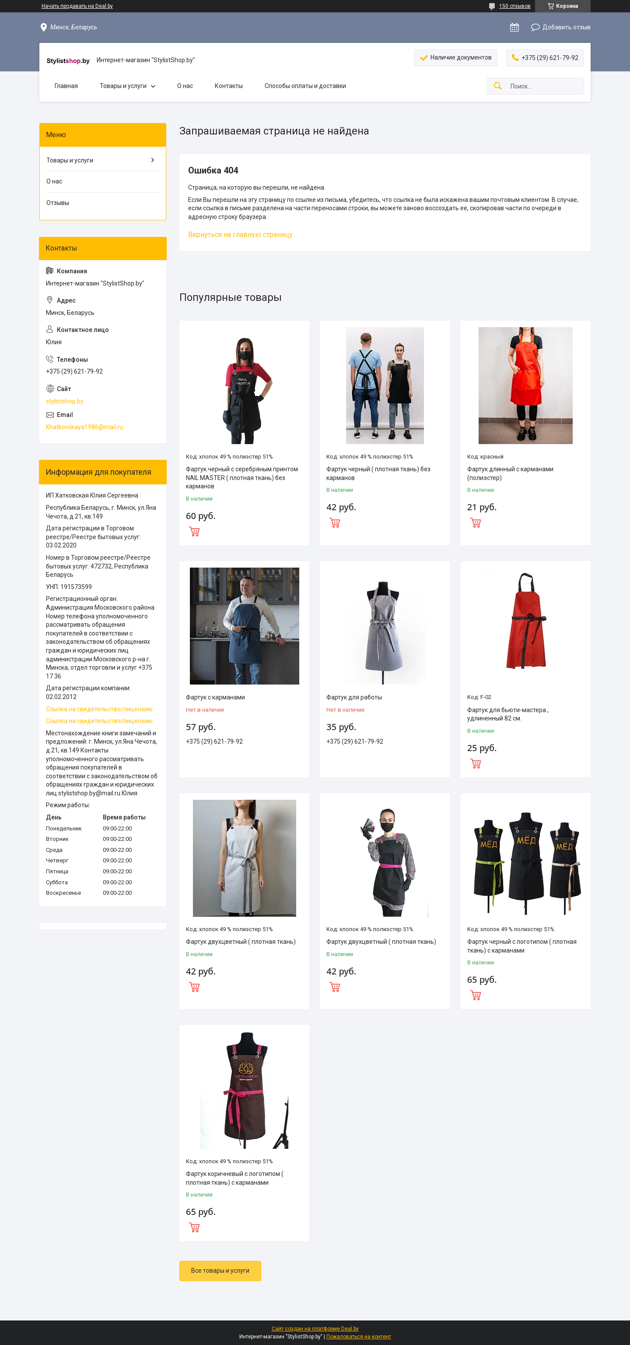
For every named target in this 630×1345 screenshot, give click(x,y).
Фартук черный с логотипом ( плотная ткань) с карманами (522, 946)
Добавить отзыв (566, 27)
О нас (185, 85)
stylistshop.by (65, 401)
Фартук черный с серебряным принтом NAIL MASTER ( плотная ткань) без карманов (242, 478)
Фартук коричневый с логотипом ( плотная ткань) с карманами (235, 1178)
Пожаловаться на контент (358, 1337)
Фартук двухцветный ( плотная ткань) (241, 941)
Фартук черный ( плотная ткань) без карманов (378, 473)
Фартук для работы (354, 697)
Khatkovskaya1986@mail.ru (84, 427)
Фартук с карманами (215, 697)
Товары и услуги (123, 85)
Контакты (229, 85)
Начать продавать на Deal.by (77, 6)
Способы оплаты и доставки (305, 85)
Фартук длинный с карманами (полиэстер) (510, 473)
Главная (66, 85)
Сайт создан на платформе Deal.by (315, 1329)
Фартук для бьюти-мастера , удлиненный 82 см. (508, 714)
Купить (244, 530)
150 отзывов (515, 6)
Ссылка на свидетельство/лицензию (99, 709)
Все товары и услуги (220, 1270)
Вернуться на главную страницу (240, 234)
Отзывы (57, 202)
